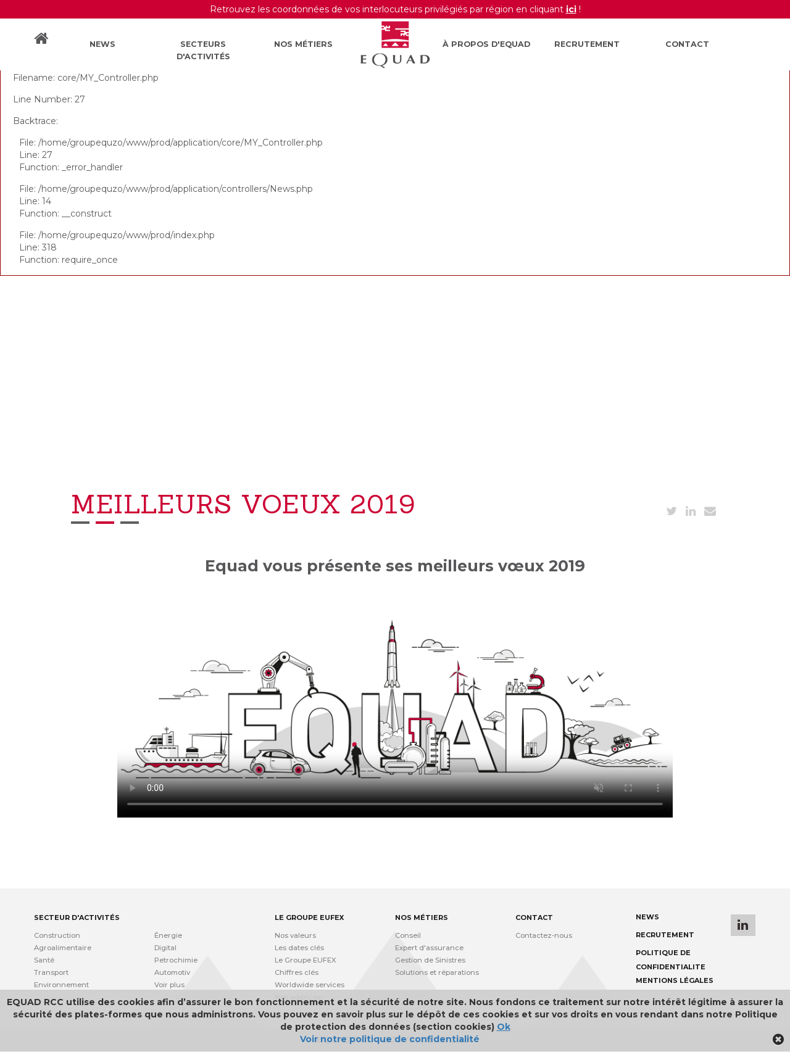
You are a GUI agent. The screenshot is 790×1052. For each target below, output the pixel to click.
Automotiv (172, 972)
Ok (503, 1026)
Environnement (61, 984)
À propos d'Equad (486, 44)
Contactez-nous (543, 935)
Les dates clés (299, 947)
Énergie (168, 935)
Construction (57, 935)
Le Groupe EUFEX (305, 960)
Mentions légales (674, 980)
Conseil (408, 935)
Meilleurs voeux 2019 (137, 469)
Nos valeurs (295, 935)
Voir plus (169, 984)
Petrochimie (176, 960)
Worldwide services (309, 984)
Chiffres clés (296, 972)
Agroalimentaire (62, 947)
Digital (165, 947)
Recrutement (587, 44)
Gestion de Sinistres (430, 960)
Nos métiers (303, 44)
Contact (687, 44)
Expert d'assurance (429, 947)
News (102, 44)
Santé (44, 960)
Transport (51, 972)
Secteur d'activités (77, 917)
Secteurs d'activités (203, 50)
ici (571, 9)
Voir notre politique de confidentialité (390, 1039)
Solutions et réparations (437, 972)
